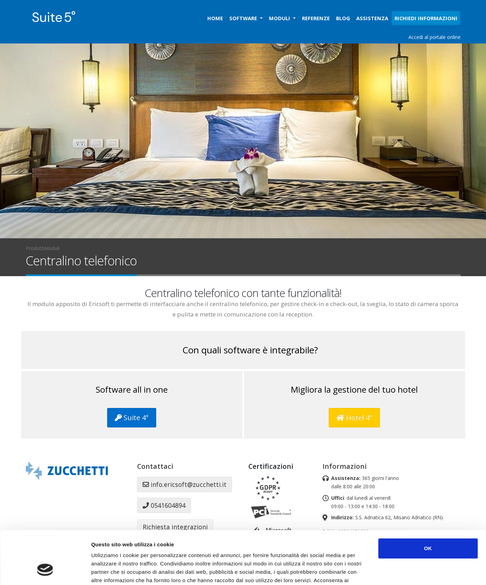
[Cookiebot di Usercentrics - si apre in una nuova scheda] (45, 571)
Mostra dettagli (369, 571)
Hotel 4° (354, 417)
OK (428, 503)
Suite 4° (132, 417)
